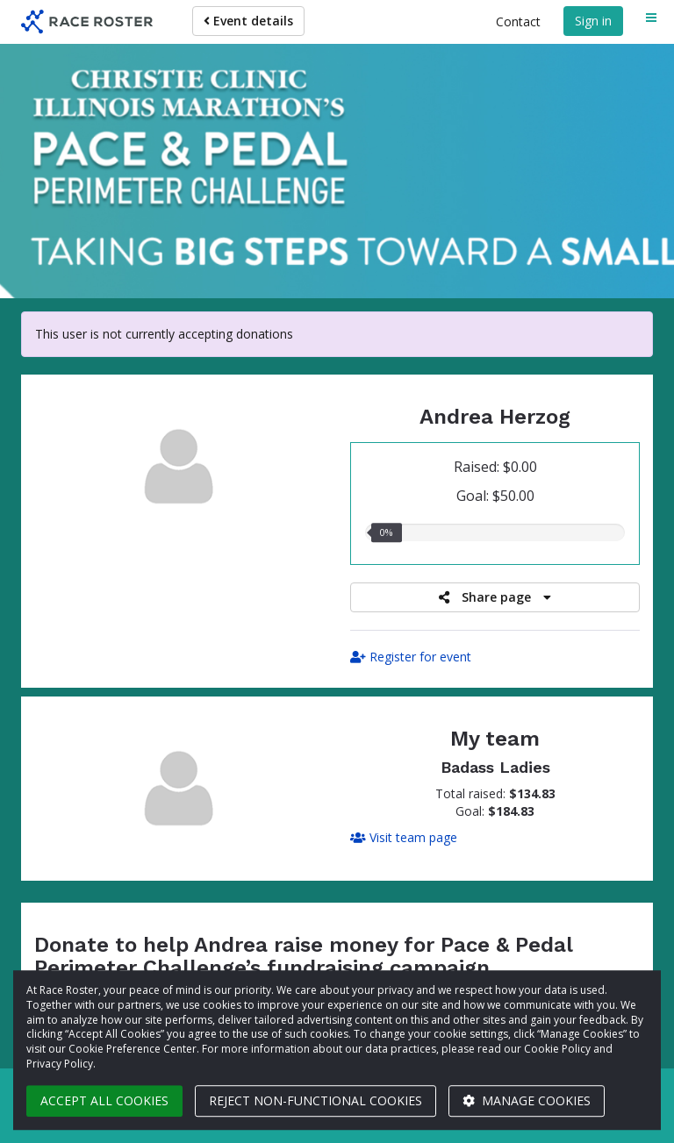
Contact (518, 21)
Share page (495, 597)
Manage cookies (526, 1100)
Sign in (593, 20)
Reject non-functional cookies (315, 1100)
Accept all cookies (104, 1100)
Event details (248, 20)
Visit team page (403, 837)
